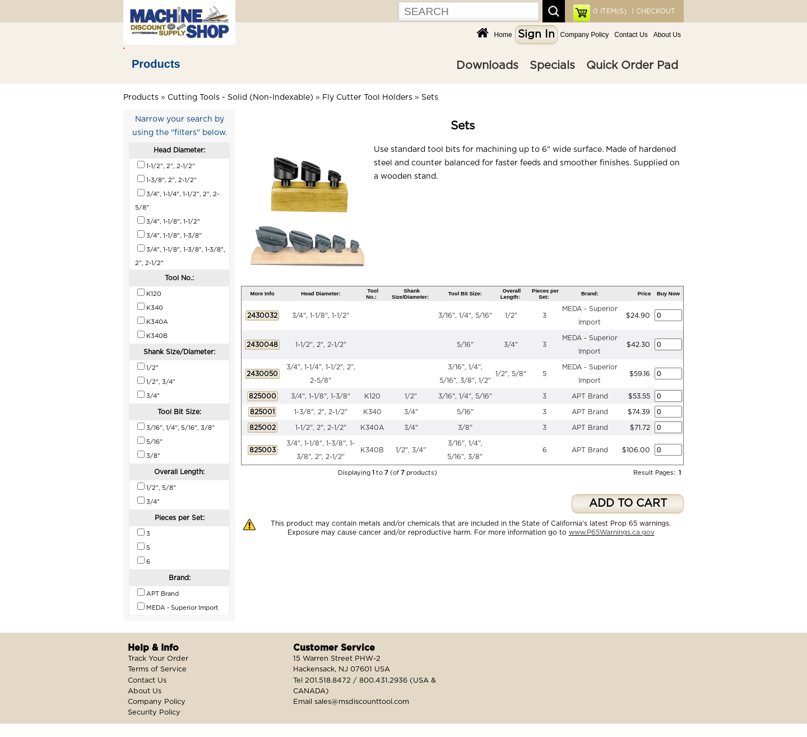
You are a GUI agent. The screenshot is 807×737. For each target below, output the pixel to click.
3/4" (511, 344)
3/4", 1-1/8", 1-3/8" (320, 396)
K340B (372, 450)
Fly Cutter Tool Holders (367, 97)
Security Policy (154, 712)
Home (503, 35)
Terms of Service (157, 669)
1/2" (511, 315)
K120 (372, 396)
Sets (429, 97)
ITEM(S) (610, 11)
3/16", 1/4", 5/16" (465, 315)
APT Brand (590, 396)
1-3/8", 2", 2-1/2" (320, 412)
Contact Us (630, 35)
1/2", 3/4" (411, 450)
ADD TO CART (628, 503)
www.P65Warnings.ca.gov (612, 532)
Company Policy (584, 35)
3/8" (465, 427)
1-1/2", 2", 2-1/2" (320, 344)
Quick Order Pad (632, 65)
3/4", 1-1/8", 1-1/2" (320, 315)
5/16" (465, 344)
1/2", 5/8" (510, 373)
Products (156, 64)
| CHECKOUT (652, 11)
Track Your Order (158, 658)
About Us (667, 35)
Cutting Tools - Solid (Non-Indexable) (240, 97)
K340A (372, 427)
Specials (552, 65)
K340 (372, 412)
